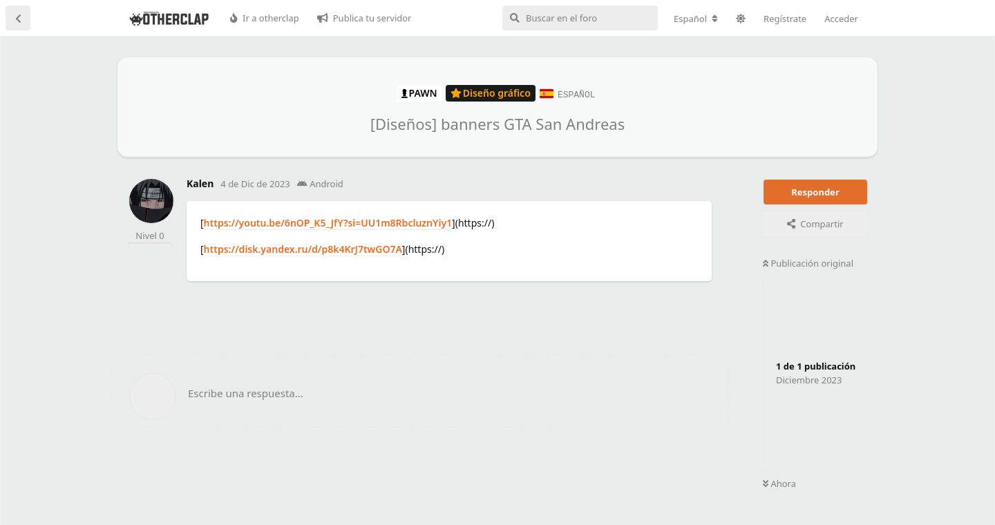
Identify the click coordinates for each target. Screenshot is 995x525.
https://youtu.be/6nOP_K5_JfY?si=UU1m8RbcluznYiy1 (328, 222)
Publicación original (808, 262)
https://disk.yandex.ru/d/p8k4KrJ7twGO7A (303, 248)
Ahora (779, 483)
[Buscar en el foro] (580, 18)
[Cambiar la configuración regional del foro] (696, 18)
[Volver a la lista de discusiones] (18, 18)
